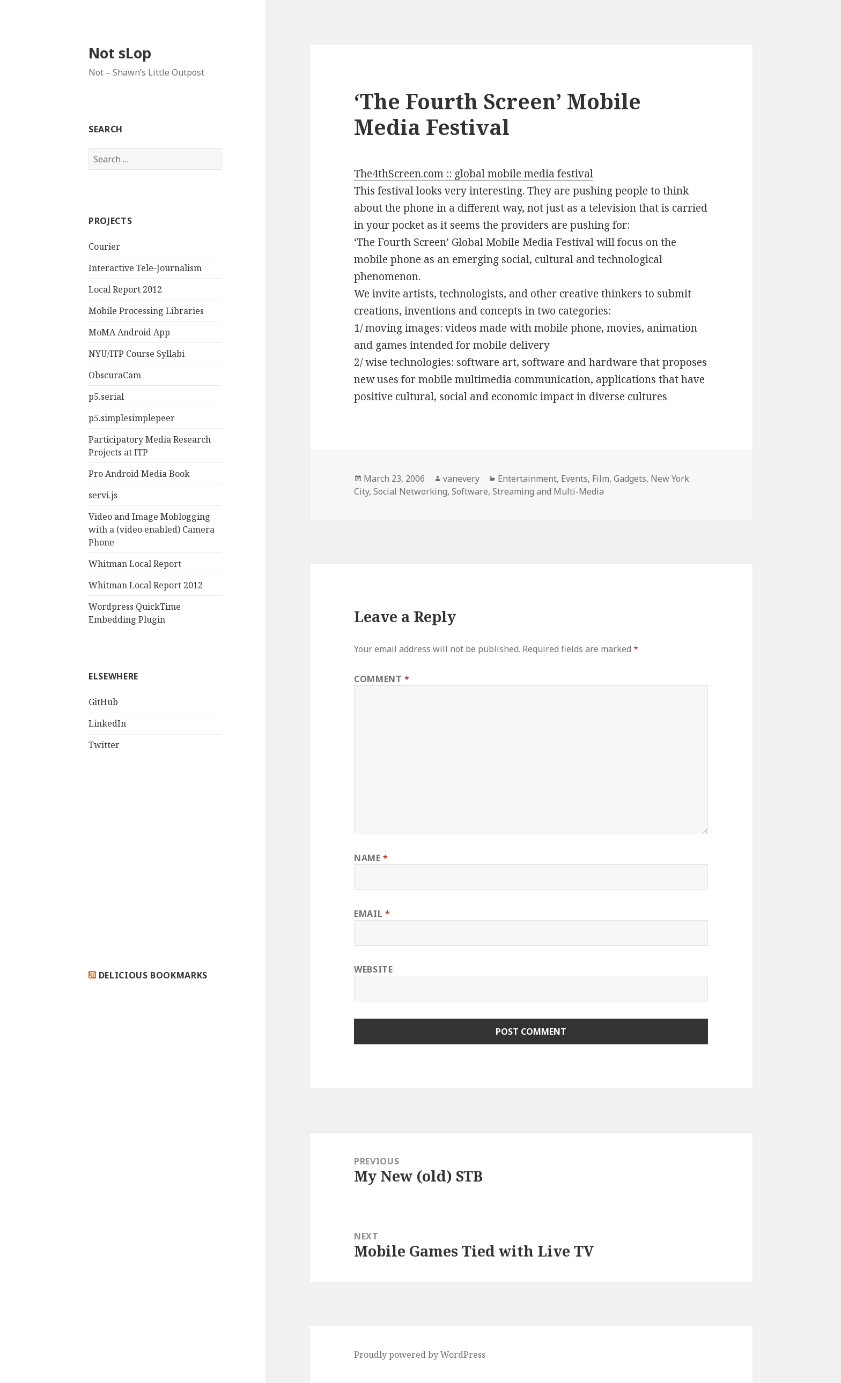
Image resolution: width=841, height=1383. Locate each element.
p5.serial (106, 396)
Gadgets (630, 478)
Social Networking (410, 491)
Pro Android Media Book (139, 474)
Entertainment (527, 478)
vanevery (461, 478)
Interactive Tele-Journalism (145, 268)
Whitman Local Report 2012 (145, 585)
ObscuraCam (114, 375)
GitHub (103, 702)
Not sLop (119, 53)
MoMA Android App (129, 332)
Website (373, 969)
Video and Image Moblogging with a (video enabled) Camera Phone (151, 529)
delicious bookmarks (153, 975)
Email (372, 913)
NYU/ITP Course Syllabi (136, 354)
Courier (104, 246)
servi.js (102, 495)
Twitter (104, 745)
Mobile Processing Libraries (146, 311)
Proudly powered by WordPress (419, 1354)
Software (470, 491)
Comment (382, 679)
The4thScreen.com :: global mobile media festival (473, 174)
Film (600, 478)
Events (574, 478)
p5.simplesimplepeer (131, 418)
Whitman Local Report (134, 564)
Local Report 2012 (125, 289)
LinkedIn (107, 723)
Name (371, 858)
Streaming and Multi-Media (548, 491)
